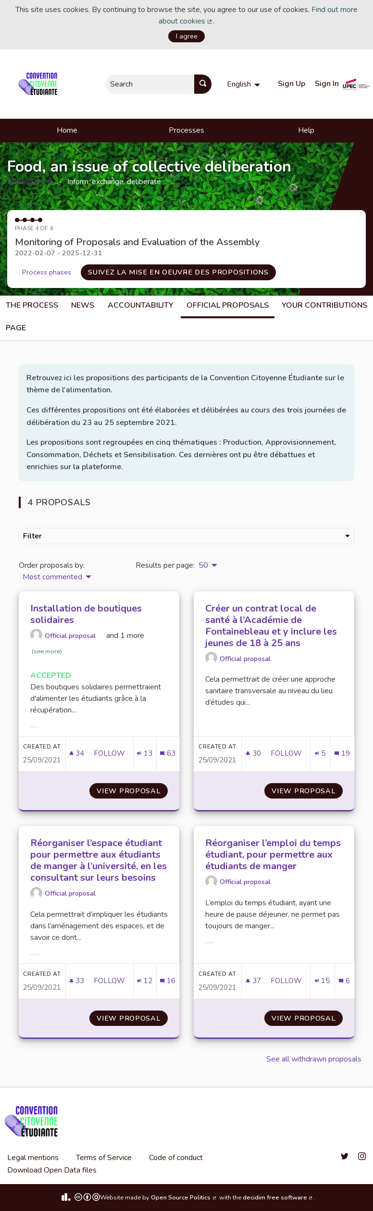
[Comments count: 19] (342, 753)
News (82, 305)
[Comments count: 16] (167, 981)
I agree (187, 36)
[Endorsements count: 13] (144, 753)
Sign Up (291, 83)
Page (16, 328)
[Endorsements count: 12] (144, 981)
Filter (186, 536)
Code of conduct (176, 1157)
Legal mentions (33, 1157)
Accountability (141, 305)
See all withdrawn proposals (313, 1059)
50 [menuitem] (203, 565)
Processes (186, 130)
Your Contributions (324, 305)
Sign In (327, 83)
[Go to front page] (39, 84)
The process (32, 305)
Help (306, 130)
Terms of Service (104, 1157)
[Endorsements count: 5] (320, 753)
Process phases (46, 272)
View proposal (132, 791)
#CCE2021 (30, 181)
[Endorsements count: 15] (322, 981)
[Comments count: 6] (344, 981)
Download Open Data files (52, 1170)
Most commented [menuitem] (52, 577)
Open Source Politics (184, 1197)
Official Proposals (227, 305)
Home (67, 130)
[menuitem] (244, 84)
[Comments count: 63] (167, 753)
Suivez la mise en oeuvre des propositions (178, 272)
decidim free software (278, 1197)
